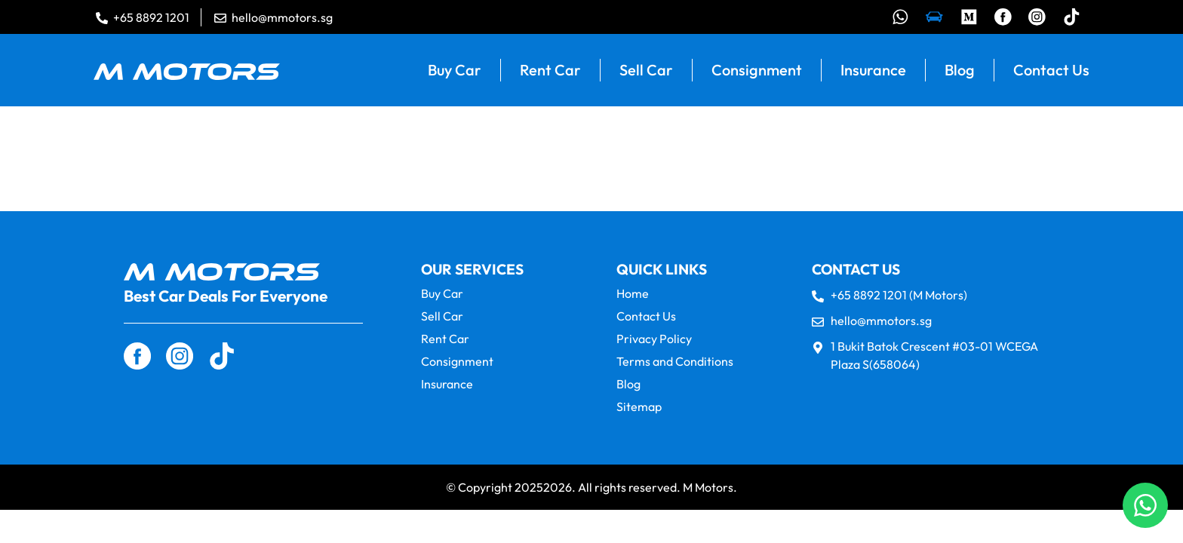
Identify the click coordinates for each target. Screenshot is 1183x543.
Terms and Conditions (674, 363)
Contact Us (1050, 73)
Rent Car (549, 73)
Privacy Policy (654, 341)
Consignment (756, 73)
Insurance (872, 73)
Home (632, 297)
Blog (959, 73)
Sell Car (645, 73)
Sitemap (639, 407)
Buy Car (454, 73)
